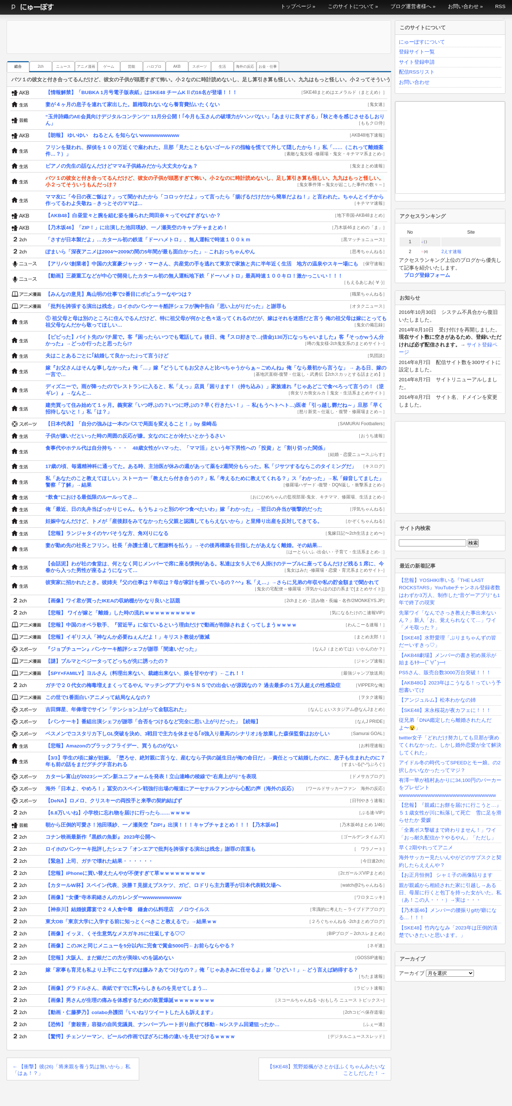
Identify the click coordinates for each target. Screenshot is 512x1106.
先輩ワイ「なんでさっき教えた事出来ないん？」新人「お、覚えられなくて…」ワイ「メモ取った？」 (447, 620)
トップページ (296, 6)
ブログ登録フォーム (427, 275)
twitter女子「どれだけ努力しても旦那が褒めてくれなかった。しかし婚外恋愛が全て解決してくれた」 (450, 745)
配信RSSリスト (417, 72)
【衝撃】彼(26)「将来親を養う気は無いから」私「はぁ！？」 (71, 1070)
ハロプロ (154, 66)
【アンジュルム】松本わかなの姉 (437, 700)
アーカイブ (411, 973)
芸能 (131, 66)
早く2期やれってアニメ (426, 847)
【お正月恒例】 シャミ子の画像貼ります (446, 875)
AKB (177, 66)
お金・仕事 (268, 66)
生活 (222, 66)
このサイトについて (351, 6)
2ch (41, 66)
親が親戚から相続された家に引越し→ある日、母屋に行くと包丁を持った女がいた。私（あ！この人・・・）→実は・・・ (450, 893)
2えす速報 (451, 251)
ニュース (63, 66)
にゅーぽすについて (422, 42)
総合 (18, 66)
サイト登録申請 (417, 62)
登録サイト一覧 (417, 52)
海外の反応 (245, 66)
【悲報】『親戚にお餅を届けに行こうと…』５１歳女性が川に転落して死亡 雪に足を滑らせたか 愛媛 (450, 812)
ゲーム (108, 66)
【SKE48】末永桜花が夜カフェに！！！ (445, 710)
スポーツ (199, 66)
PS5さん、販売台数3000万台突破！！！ (445, 672)
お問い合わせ (463, 6)
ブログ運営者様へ (410, 6)
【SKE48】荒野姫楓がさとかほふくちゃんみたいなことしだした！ (326, 1070)
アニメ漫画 (86, 66)
